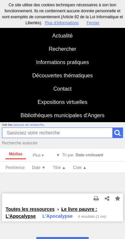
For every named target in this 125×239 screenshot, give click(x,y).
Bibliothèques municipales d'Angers (62, 115)
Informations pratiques (62, 62)
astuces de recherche (28, 124)
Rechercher (62, 49)
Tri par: (82, 155)
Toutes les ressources (30, 209)
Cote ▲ (80, 167)
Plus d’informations (61, 23)
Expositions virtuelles (62, 102)
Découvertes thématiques (62, 75)
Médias (16, 154)
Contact (62, 89)
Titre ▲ (59, 167)
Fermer (93, 23)
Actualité (62, 36)
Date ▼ (39, 167)
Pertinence (15, 167)
